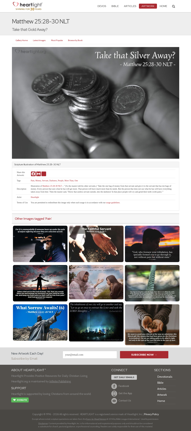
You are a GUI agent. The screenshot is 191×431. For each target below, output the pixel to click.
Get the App (121, 393)
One (76, 181)
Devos (101, 6)
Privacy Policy (151, 414)
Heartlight (35, 197)
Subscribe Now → (144, 354)
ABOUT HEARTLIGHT (28, 370)
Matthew (41, 164)
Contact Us (121, 401)
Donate (20, 400)
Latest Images (39, 40)
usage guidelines (113, 203)
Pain (32, 181)
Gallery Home (22, 40)
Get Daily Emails (124, 377)
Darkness (53, 181)
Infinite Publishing (60, 381)
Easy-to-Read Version (96, 419)
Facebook (120, 386)
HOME (163, 6)
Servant (45, 181)
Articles (130, 6)
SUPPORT (18, 388)
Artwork (148, 6)
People (60, 181)
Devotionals (164, 376)
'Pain (48, 219)
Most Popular (57, 40)
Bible (115, 6)
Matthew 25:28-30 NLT (52, 186)
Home (161, 401)
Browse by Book (76, 40)
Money (38, 181)
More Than (68, 181)
